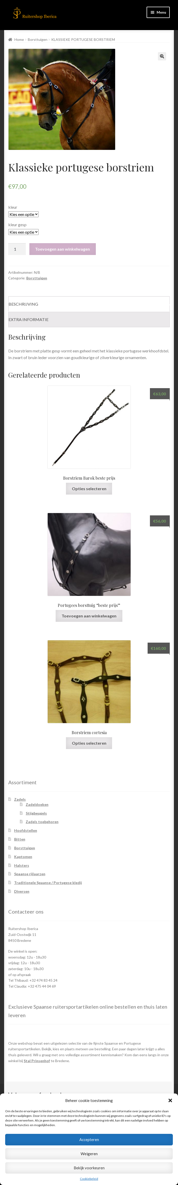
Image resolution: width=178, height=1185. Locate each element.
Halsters (21, 865)
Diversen (21, 891)
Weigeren (89, 1153)
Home (19, 39)
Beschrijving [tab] (23, 304)
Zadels (20, 799)
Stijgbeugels (36, 813)
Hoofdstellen (25, 830)
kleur (12, 207)
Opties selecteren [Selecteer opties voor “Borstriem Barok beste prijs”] (89, 488)
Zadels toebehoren (42, 821)
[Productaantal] (17, 249)
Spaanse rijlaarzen (29, 874)
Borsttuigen (37, 39)
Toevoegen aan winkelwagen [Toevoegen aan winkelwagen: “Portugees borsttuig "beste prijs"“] (89, 615)
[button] (170, 1100)
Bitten (19, 839)
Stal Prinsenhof (37, 1061)
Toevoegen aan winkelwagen (62, 249)
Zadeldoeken (37, 804)
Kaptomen (23, 856)
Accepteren (89, 1139)
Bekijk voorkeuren (89, 1167)
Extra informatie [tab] (28, 319)
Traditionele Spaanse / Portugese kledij (48, 882)
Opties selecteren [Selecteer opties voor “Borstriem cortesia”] (89, 743)
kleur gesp (17, 224)
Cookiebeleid (89, 1179)
